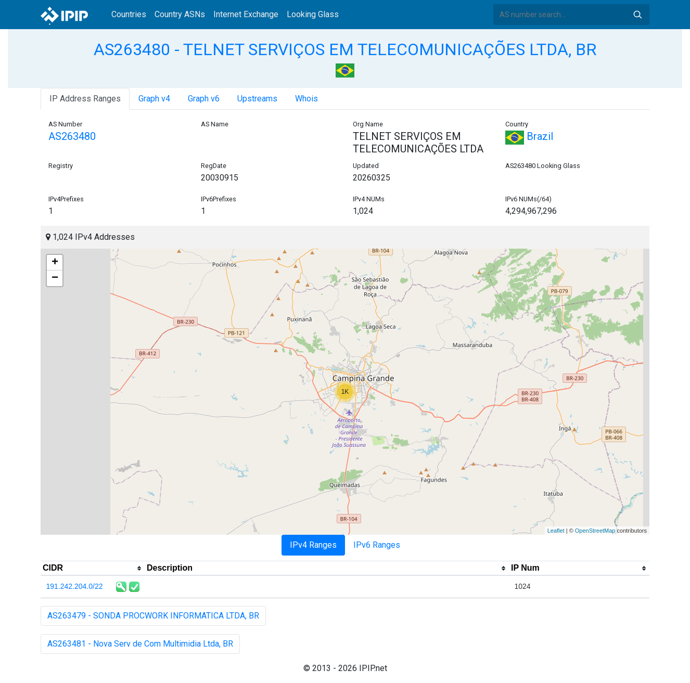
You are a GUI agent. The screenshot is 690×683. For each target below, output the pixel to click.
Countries (128, 14)
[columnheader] (93, 568)
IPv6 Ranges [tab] (376, 545)
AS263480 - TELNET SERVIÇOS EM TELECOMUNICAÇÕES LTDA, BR (345, 49)
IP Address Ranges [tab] (85, 99)
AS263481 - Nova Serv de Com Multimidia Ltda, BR (140, 644)
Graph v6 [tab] (204, 99)
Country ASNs (180, 14)
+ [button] (55, 262)
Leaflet (556, 530)
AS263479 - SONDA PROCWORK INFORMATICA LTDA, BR (153, 616)
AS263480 (72, 136)
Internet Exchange (245, 14)
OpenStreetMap (595, 530)
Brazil (529, 136)
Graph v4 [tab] (154, 99)
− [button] (55, 278)
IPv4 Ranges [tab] (313, 545)
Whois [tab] (306, 99)
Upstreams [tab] (257, 99)
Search (637, 14)
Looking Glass (313, 14)
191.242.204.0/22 (74, 586)
